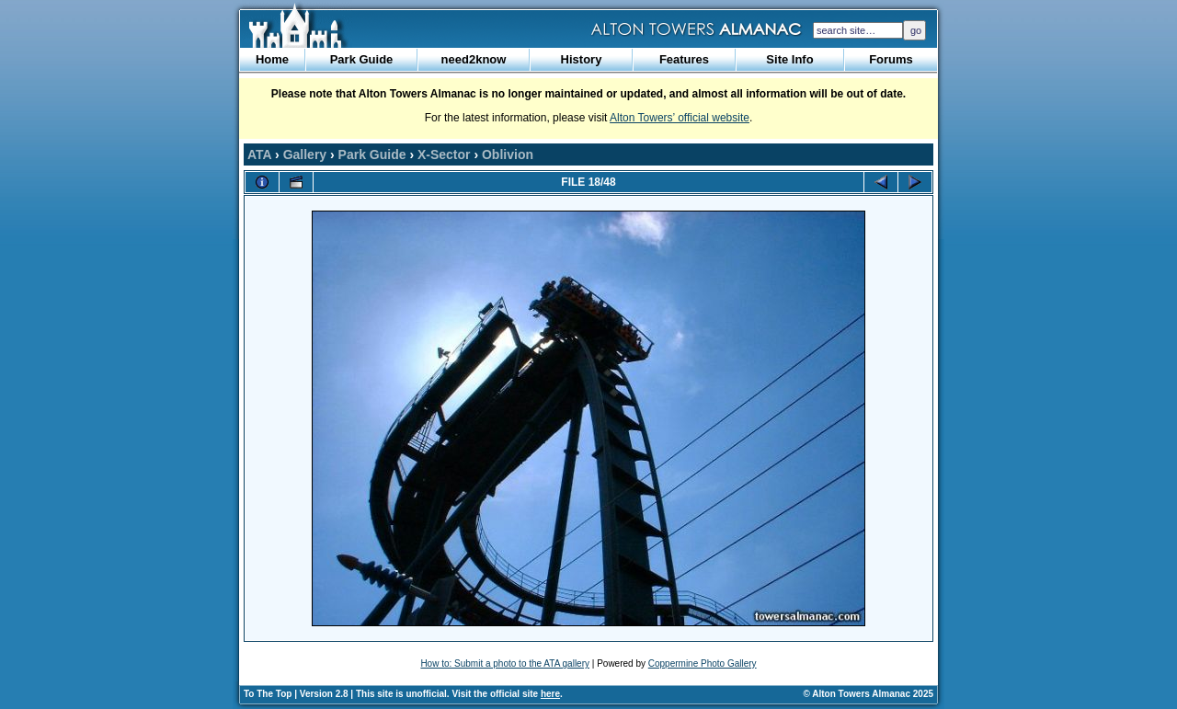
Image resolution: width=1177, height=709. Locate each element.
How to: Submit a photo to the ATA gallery (504, 663)
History (581, 59)
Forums (891, 59)
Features (684, 59)
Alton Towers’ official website (679, 117)
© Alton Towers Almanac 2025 (868, 694)
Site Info (789, 59)
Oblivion (507, 154)
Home (272, 59)
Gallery (304, 154)
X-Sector (444, 154)
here (550, 694)
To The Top (267, 694)
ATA (259, 154)
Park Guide (362, 59)
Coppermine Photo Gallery (702, 663)
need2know (474, 59)
